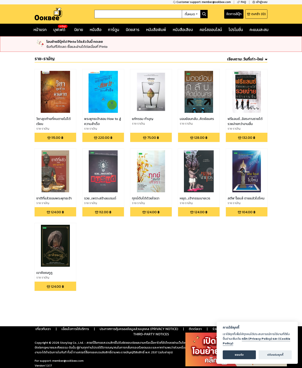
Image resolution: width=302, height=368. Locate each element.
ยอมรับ (239, 355)
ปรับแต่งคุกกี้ (275, 355)
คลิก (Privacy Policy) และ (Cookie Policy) (256, 341)
